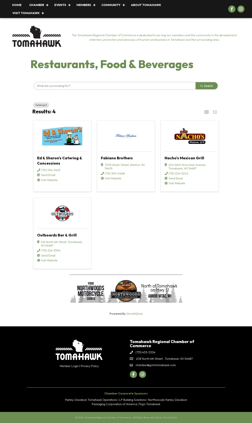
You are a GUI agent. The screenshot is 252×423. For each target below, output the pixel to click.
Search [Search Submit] (206, 86)
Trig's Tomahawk (149, 404)
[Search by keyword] (115, 85)
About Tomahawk (146, 5)
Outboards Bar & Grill (57, 235)
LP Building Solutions (132, 400)
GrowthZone (134, 313)
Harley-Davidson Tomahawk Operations (91, 400)
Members (83, 5)
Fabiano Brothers (117, 158)
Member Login (69, 366)
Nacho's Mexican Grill (184, 158)
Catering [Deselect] (41, 105)
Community (111, 5)
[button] (206, 112)
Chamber (36, 5)
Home (17, 5)
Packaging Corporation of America (114, 404)
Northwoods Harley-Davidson (167, 400)
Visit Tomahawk (26, 13)
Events (60, 5)
